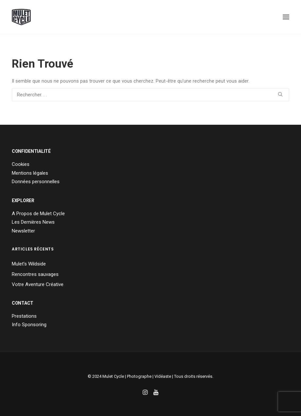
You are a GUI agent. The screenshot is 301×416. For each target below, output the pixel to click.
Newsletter (23, 231)
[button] (286, 17)
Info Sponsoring (29, 325)
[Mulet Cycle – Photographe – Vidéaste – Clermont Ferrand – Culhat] (21, 17)
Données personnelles (36, 181)
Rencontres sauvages (35, 274)
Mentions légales (30, 173)
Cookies (20, 164)
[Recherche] (150, 94)
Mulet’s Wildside (29, 264)
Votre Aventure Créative (37, 284)
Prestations (24, 316)
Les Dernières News (33, 222)
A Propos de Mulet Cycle (38, 213)
